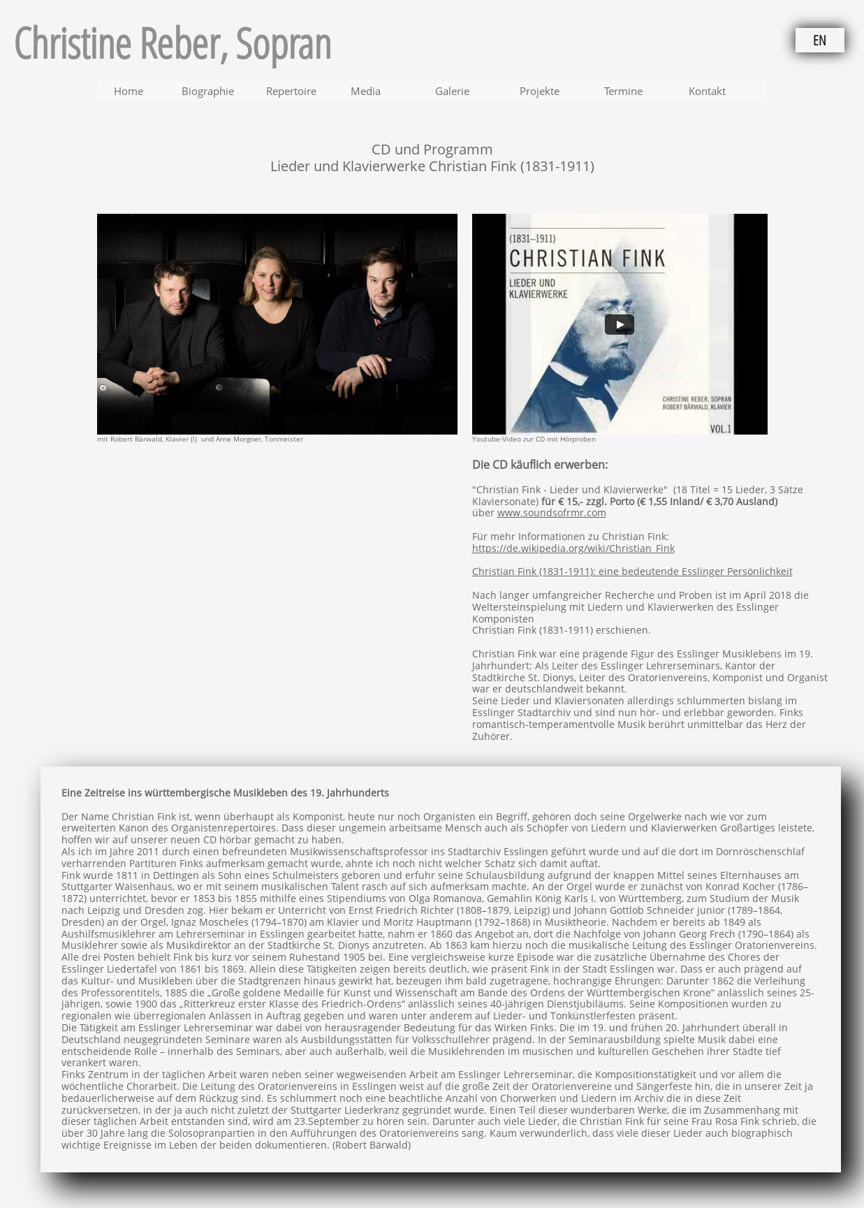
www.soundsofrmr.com (551, 512)
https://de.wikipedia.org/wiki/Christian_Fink (573, 548)
